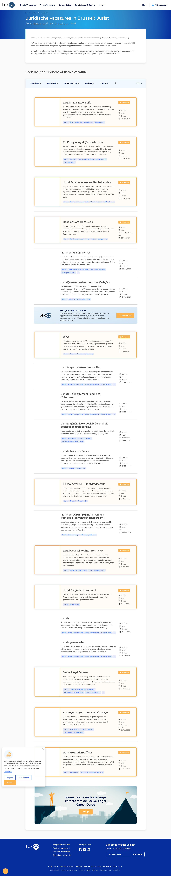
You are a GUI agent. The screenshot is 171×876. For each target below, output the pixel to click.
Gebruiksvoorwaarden (69, 870)
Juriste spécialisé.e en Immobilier (80, 367)
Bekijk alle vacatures (61, 845)
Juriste (65, 618)
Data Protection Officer (77, 752)
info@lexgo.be (85, 845)
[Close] (43, 749)
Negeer (10, 778)
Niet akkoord (24, 778)
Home (27, 13)
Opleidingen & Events (85, 5)
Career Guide (64, 5)
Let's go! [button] (85, 812)
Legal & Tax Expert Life (77, 102)
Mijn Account (160, 5)
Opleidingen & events (62, 855)
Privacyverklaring (84, 870)
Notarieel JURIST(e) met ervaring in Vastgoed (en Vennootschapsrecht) (83, 516)
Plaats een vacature (61, 848)
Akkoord (10, 783)
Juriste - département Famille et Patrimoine (80, 395)
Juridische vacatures (40, 13)
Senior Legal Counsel (75, 672)
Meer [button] (101, 5)
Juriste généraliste (72, 642)
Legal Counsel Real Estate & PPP (83, 550)
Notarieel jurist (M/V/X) (75, 252)
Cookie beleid (54, 870)
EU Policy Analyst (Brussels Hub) (83, 142)
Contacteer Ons (105, 870)
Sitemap (95, 870)
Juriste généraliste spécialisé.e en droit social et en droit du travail (84, 425)
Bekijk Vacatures (28, 5)
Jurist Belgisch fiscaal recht (79, 590)
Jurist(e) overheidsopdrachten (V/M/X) (85, 282)
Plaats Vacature (47, 5)
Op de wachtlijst (125, 315)
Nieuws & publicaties (61, 852)
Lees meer (8, 771)
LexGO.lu (116, 870)
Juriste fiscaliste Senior (75, 451)
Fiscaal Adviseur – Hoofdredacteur (84, 484)
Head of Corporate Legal (78, 222)
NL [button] (143, 5)
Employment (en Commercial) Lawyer (86, 712)
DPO (66, 336)
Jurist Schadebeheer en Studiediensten (87, 182)
